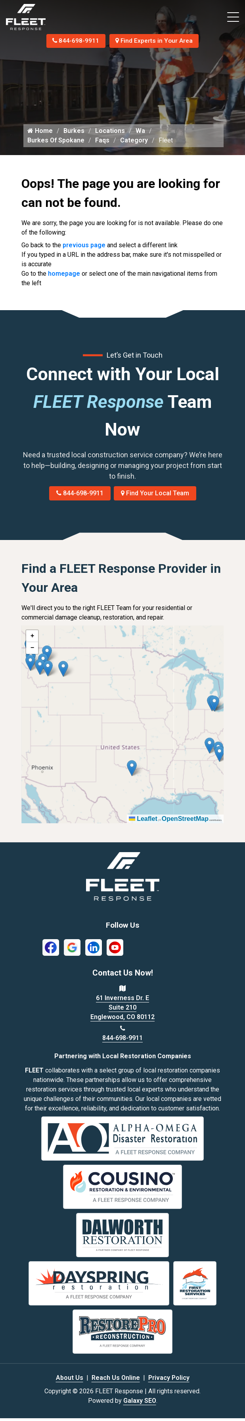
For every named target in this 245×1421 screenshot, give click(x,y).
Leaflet (143, 821)
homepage (64, 276)
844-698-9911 (74, 41)
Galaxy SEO (139, 1403)
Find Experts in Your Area (155, 41)
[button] (63, 672)
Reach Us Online (116, 1380)
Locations (110, 134)
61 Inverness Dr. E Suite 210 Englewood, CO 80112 (122, 1010)
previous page (84, 248)
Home (40, 134)
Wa (140, 134)
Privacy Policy (168, 1380)
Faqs (102, 143)
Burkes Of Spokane (55, 143)
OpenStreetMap (185, 821)
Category (134, 143)
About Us (69, 1380)
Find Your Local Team (155, 496)
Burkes (73, 134)
